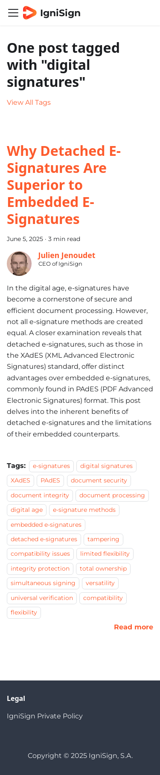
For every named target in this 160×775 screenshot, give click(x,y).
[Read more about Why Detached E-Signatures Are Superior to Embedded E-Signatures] (133, 627)
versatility (100, 583)
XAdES (20, 481)
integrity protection (40, 568)
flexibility (24, 612)
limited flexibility (105, 554)
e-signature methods (84, 510)
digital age (27, 510)
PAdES (50, 481)
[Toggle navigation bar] (13, 12)
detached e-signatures (44, 539)
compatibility (103, 598)
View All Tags (29, 102)
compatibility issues (40, 554)
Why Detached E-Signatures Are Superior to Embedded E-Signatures (64, 184)
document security (99, 481)
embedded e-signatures (46, 524)
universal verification (42, 598)
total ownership (103, 568)
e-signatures (51, 466)
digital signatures (106, 466)
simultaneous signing (43, 583)
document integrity (40, 495)
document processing (112, 495)
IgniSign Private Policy (45, 716)
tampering (103, 539)
